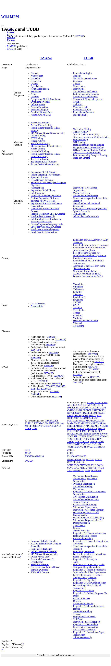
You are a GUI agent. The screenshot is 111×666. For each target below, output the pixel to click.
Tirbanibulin (78, 310)
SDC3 (70, 436)
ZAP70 (79, 446)
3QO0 (76, 465)
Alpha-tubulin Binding (83, 603)
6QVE (70, 468)
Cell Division (79, 214)
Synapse (77, 614)
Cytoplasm (36, 81)
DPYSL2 (71, 413)
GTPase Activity (80, 132)
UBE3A (93, 441)
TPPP (99, 439)
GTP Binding (79, 142)
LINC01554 (85, 418)
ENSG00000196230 (76, 456)
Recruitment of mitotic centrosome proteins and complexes (89, 248)
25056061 (45, 389)
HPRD (10, 49)
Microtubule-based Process (85, 195)
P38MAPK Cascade (40, 572)
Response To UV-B (40, 564)
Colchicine (78, 294)
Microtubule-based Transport (86, 622)
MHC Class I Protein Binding (86, 152)
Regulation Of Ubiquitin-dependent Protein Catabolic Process (89, 534)
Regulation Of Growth (83, 590)
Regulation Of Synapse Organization (90, 208)
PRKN (76, 431)
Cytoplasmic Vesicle (40, 102)
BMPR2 (71, 407)
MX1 (88, 426)
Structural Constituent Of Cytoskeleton (91, 137)
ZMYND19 (99, 446)
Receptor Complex (39, 109)
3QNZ (70, 465)
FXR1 (70, 415)
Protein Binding (38, 135)
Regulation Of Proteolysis (85, 559)
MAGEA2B (72, 420)
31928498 (42, 381)
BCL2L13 (98, 405)
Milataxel (77, 323)
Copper (76, 313)
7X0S (69, 470)
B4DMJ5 (71, 459)
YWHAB (77, 444)
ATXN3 (78, 405)
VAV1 (70, 444)
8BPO (76, 470)
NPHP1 (88, 428)
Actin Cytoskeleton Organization (46, 195)
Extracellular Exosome (83, 112)
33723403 (77, 374)
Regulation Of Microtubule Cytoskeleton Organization (85, 625)
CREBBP (87, 410)
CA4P (76, 305)
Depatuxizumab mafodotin (85, 320)
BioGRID (11, 46)
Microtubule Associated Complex (88, 510)
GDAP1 (77, 415)
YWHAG (87, 444)
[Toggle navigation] (2, 25)
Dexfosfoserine (38, 303)
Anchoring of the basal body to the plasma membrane (89, 267)
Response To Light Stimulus (44, 541)
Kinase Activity (38, 141)
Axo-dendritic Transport (84, 629)
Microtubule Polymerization (86, 499)
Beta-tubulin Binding (83, 538)
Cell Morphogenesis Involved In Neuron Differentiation (46, 220)
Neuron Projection (39, 107)
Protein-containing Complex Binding (90, 155)
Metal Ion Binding (81, 158)
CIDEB (48, 420)
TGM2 (86, 439)
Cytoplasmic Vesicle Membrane (45, 99)
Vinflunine (78, 318)
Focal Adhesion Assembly (43, 216)
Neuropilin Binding (40, 151)
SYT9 (98, 436)
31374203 (48, 373)
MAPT (93, 423)
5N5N (83, 465)
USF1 (34, 428)
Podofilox (77, 292)
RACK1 (71, 433)
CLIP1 (103, 407)
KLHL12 (29, 423)
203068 (70, 450)
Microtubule (78, 89)
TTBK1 (70, 441)
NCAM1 (104, 426)
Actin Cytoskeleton (40, 89)
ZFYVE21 (89, 446)
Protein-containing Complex (86, 94)
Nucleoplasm (37, 76)
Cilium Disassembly (82, 637)
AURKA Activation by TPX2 (86, 273)
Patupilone (78, 299)
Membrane (36, 91)
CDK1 (86, 407)
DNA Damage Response (42, 180)
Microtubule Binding (82, 486)
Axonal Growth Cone (41, 115)
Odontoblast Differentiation (86, 216)
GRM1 (85, 415)
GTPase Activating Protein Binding (89, 150)
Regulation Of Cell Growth (43, 172)
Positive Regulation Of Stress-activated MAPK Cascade (45, 199)
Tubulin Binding (80, 502)
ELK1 (55, 420)
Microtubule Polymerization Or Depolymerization (87, 521)
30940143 (48, 365)
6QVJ (76, 468)
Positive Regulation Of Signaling (88, 517)
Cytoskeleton (37, 86)
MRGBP (71, 426)
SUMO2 (91, 436)
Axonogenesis (37, 188)
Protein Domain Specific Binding (88, 145)
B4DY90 (90, 459)
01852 (70, 453)
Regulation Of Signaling (84, 580)
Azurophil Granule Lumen (85, 96)
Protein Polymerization (83, 551)
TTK (77, 441)
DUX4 (79, 413)
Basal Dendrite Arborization (44, 232)
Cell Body (77, 104)
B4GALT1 (88, 405)
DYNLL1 (87, 413)
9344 (27, 450)
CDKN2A (94, 407)
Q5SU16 (80, 462)
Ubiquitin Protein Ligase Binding (88, 147)
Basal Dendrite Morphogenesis (45, 229)
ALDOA (99, 402)
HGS (99, 415)
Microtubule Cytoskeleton (85, 91)
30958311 (99, 361)
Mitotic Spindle (80, 115)
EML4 (96, 413)
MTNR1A (80, 426)
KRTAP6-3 (39, 423)
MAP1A (90, 420)
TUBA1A (46, 426)
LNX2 (95, 418)
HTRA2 (71, 418)
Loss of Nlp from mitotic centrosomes (90, 245)
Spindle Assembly (81, 211)
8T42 (81, 470)
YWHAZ (71, 446)
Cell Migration (38, 193)
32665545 (35, 357)
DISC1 (102, 410)
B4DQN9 (80, 459)
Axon (33, 94)
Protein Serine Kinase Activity (45, 164)
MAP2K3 (49, 423)
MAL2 (82, 420)
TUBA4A (56, 426)
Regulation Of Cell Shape (43, 190)
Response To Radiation (41, 549)
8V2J (93, 470)
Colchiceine (78, 326)
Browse (10, 32)
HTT (77, 418)
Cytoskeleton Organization (85, 497)
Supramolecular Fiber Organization (89, 572)
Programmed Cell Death (84, 616)
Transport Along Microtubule (86, 567)
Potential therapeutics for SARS (88, 276)
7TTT (95, 468)
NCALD (95, 426)
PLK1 (70, 431)
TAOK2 (46, 58)
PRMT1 (84, 431)
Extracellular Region (82, 73)
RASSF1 (79, 433)
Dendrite (35, 96)
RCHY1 (38, 426)
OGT (94, 428)
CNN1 (79, 410)
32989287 (94, 369)
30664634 (35, 350)
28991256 (35, 389)
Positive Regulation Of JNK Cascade (48, 214)
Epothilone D (79, 297)
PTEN (91, 431)
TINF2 (93, 439)
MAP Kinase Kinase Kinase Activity (48, 133)
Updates (11, 40)
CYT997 (77, 302)
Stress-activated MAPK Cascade (46, 227)
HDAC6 (92, 415)
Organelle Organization (84, 484)
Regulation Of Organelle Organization (90, 541)
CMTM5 (71, 410)
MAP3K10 (99, 420)
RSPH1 (87, 433)
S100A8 (95, 433)
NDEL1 (80, 428)
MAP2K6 (58, 423)
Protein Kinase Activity (41, 125)
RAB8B (98, 431)
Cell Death (78, 619)
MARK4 (101, 423)
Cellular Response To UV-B (44, 551)
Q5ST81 (71, 462)
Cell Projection (38, 104)
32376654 (52, 337)
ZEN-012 (77, 307)
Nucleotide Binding (40, 122)
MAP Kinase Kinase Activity (44, 554)
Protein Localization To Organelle (88, 564)
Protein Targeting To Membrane (45, 174)
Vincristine (78, 286)
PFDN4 (101, 428)
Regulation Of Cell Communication (89, 583)
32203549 (60, 339)
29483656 (60, 386)
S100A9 (103, 433)
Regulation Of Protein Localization (89, 569)
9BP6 (98, 470)
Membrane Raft (80, 107)
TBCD (70, 439)
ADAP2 (91, 402)
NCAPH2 (71, 428)
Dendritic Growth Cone (42, 112)
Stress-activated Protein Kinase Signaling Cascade (45, 568)
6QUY (100, 465)
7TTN (89, 468)
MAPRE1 (85, 423)
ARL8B (71, 405)
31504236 (92, 366)
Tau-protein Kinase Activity (44, 161)
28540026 (50, 344)
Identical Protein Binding (84, 504)
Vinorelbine (78, 284)
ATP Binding (37, 138)
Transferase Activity (40, 143)
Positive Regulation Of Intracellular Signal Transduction (89, 555)
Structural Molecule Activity (86, 134)
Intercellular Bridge (82, 109)
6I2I (88, 465)
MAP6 (77, 423)
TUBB (88, 58)
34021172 (94, 377)
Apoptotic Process (39, 177)
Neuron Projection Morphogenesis (47, 224)
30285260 (50, 386)
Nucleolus (35, 78)
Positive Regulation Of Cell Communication (86, 513)
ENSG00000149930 (34, 456)
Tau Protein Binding (40, 159)
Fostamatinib (37, 306)
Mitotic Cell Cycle (81, 193)
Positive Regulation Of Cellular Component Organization (87, 576)
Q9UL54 (29, 461)
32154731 (54, 391)
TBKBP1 (78, 439)
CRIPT (95, 410)
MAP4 (70, 423)
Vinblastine (78, 289)
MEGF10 (29, 426)
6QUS (93, 465)
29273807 (53, 352)
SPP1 (76, 436)
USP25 (101, 441)
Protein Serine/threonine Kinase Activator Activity (45, 155)
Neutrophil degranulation (84, 271)
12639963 (79, 36)
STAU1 (82, 436)
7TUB (101, 468)
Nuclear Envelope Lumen (85, 78)
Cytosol (34, 83)
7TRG (83, 468)
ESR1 (102, 413)
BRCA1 (79, 407)
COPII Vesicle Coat (40, 556)
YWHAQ (96, 444)
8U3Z (87, 470)
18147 (28, 453)
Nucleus (34, 73)
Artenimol (78, 315)
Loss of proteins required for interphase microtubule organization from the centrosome (89, 255)
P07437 (98, 459)
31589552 (56, 383)
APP (105, 402)
